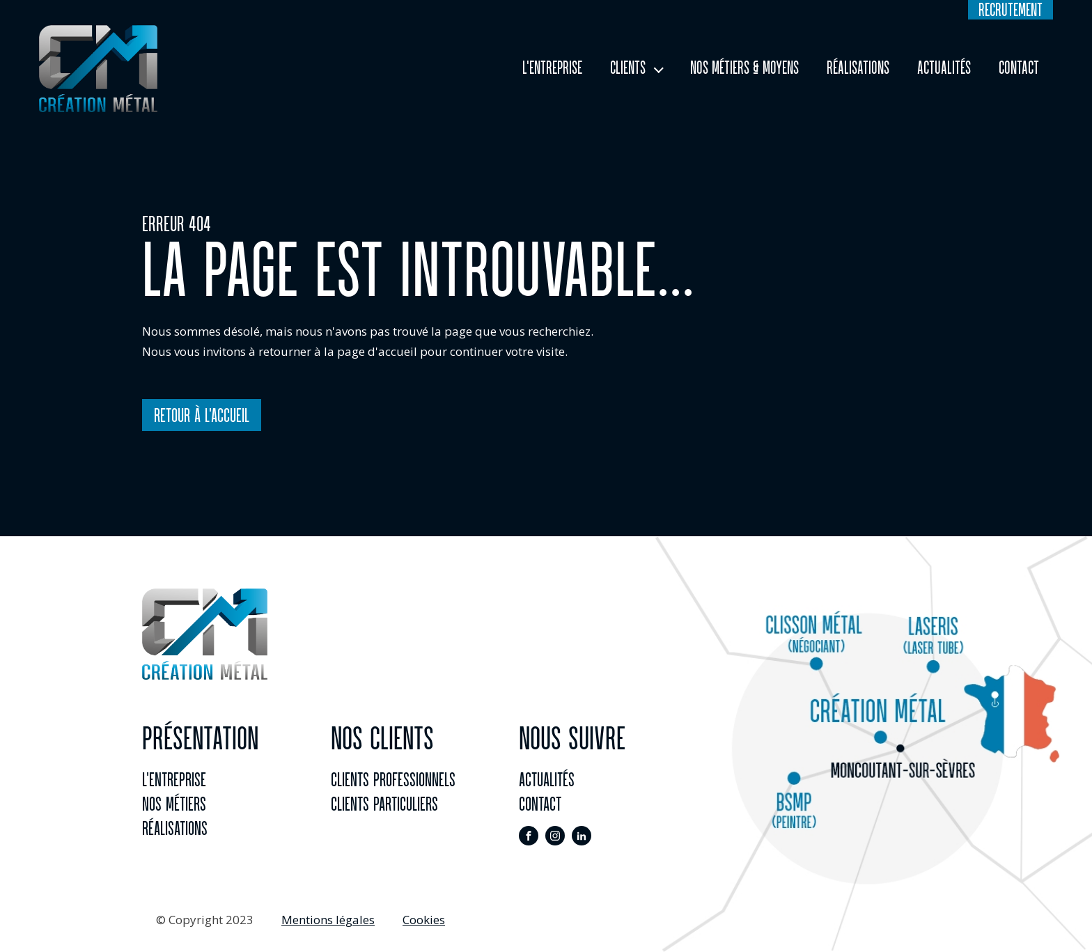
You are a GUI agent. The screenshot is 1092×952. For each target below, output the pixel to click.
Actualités (944, 67)
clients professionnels (393, 779)
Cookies (424, 920)
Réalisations (858, 67)
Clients (628, 67)
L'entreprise (552, 67)
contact (540, 803)
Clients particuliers (384, 803)
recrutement (1010, 9)
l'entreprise (174, 779)
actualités (547, 779)
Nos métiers (174, 803)
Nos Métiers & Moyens (744, 67)
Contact (1019, 67)
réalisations (175, 828)
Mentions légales (328, 920)
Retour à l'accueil (201, 415)
